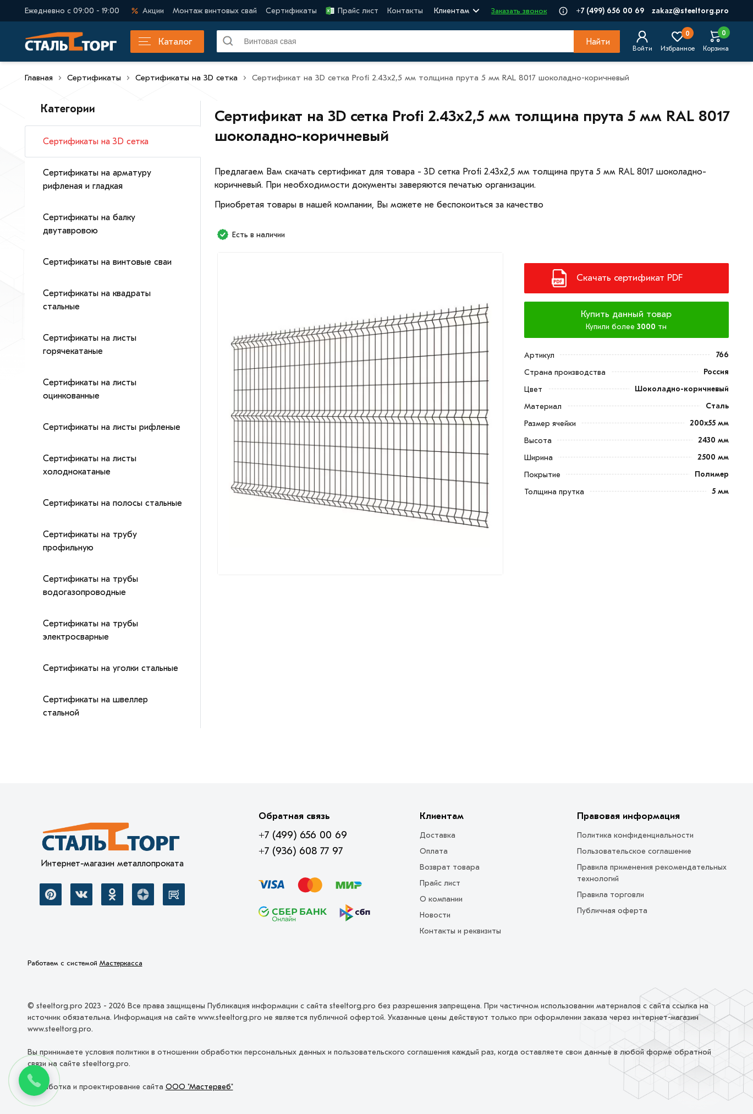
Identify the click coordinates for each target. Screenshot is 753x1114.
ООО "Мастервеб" (199, 1086)
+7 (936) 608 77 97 (301, 851)
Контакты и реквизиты (460, 931)
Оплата (434, 851)
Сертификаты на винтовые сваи (107, 262)
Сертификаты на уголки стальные (110, 668)
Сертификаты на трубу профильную (90, 541)
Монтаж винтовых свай (215, 10)
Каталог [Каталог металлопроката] (165, 41)
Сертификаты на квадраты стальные (97, 300)
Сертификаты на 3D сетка (96, 141)
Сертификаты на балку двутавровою (89, 224)
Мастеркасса (121, 963)
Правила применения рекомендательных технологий (652, 872)
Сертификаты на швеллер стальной (95, 706)
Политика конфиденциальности (635, 835)
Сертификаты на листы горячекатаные (89, 344)
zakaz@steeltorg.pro (690, 10)
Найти (598, 42)
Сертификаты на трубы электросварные (90, 630)
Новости (435, 915)
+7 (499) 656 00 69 (610, 10)
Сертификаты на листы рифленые (111, 427)
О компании (441, 899)
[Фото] (360, 418)
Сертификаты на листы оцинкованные (89, 389)
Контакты (405, 10)
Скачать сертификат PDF (629, 277)
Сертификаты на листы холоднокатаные (89, 465)
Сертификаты (291, 10)
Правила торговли (610, 894)
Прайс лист (352, 10)
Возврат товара (450, 867)
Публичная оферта (612, 910)
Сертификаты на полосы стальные (112, 503)
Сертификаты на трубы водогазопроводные (90, 585)
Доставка (437, 835)
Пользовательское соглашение (634, 851)
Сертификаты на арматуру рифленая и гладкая (97, 179)
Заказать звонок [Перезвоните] (519, 11)
